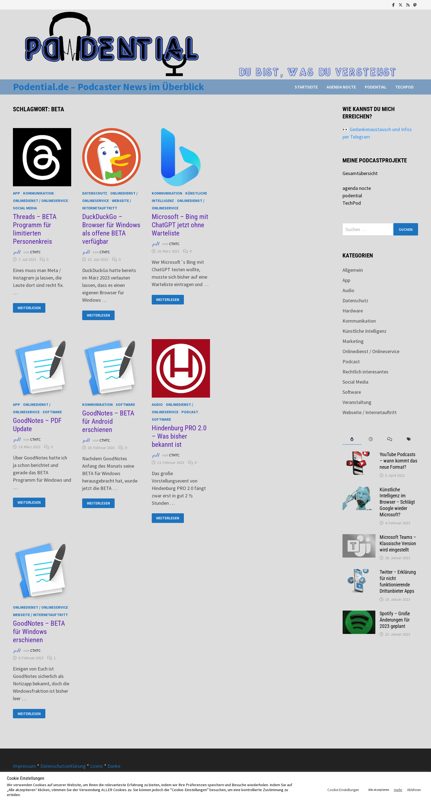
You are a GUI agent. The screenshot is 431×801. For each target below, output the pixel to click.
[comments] (389, 439)
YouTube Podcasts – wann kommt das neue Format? (398, 460)
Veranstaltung (356, 402)
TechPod (404, 87)
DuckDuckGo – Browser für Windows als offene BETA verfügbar (111, 229)
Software (52, 411)
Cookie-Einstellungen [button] (343, 790)
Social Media (25, 208)
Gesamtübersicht (360, 173)
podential (375, 87)
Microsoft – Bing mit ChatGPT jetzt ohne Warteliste (180, 225)
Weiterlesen (31, 308)
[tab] (351, 439)
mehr (398, 789)
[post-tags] (408, 439)
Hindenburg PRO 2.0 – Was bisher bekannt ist (179, 436)
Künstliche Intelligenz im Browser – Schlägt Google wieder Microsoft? (397, 502)
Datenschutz (94, 193)
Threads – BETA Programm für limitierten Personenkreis (34, 229)
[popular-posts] (351, 439)
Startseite (306, 87)
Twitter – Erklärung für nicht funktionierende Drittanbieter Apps (398, 581)
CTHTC (35, 252)
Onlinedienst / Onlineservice (40, 200)
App (16, 193)
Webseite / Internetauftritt (40, 614)
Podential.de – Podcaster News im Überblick (108, 87)
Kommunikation (38, 193)
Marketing (353, 341)
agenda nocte (341, 87)
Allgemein (352, 270)
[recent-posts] (370, 439)
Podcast (189, 411)
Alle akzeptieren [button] (378, 790)
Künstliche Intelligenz (364, 331)
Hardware (352, 310)
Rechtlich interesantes (365, 371)
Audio (157, 404)
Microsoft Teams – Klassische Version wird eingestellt (398, 543)
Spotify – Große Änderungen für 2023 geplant (395, 620)
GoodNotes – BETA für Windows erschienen (39, 631)
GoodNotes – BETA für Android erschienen (108, 421)
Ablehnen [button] (414, 790)
